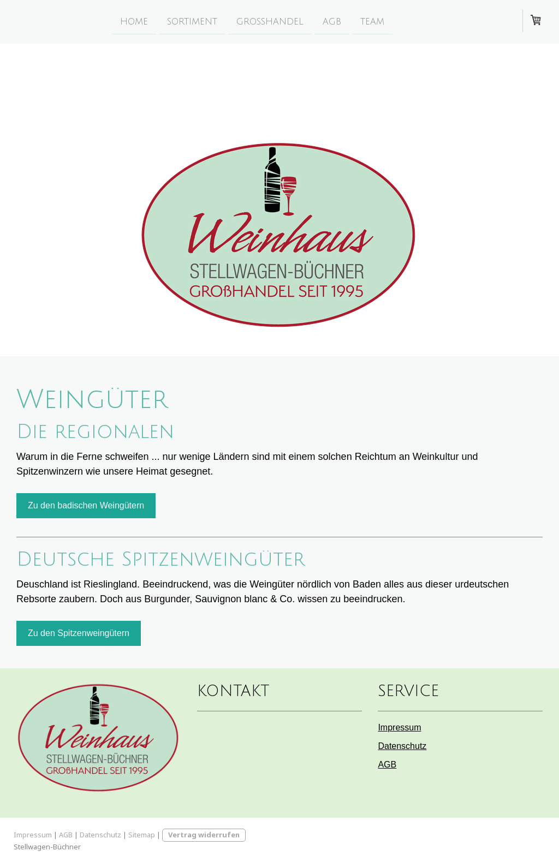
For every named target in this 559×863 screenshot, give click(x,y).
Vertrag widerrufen (204, 835)
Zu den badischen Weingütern (86, 505)
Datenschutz (402, 746)
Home (134, 21)
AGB (332, 21)
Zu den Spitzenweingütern (78, 633)
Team (372, 21)
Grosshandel (270, 21)
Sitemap (141, 835)
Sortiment (192, 21)
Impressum (399, 727)
